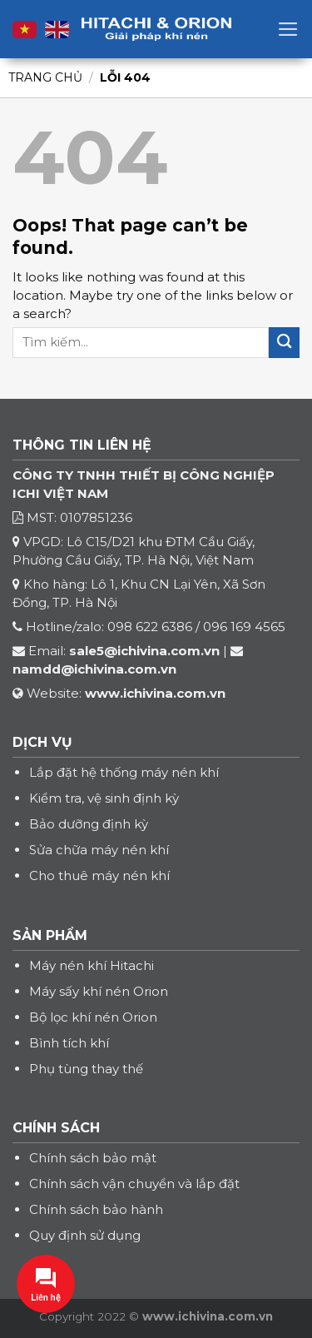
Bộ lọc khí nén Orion (93, 1017)
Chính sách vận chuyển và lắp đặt (134, 1183)
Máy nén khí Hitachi (91, 965)
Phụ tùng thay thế (86, 1069)
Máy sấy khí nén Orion (98, 991)
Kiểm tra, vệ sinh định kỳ (104, 798)
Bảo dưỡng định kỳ (88, 824)
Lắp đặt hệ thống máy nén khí (124, 772)
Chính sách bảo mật (92, 1158)
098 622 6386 (149, 626)
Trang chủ (45, 77)
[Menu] (288, 29)
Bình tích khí (69, 1043)
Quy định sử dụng (85, 1235)
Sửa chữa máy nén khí (99, 850)
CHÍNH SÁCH (56, 1128)
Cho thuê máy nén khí (99, 875)
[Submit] (284, 342)
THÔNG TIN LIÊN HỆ (81, 445)
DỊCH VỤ (42, 742)
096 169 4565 (244, 626)
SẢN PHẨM (49, 935)
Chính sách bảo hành (96, 1209)
